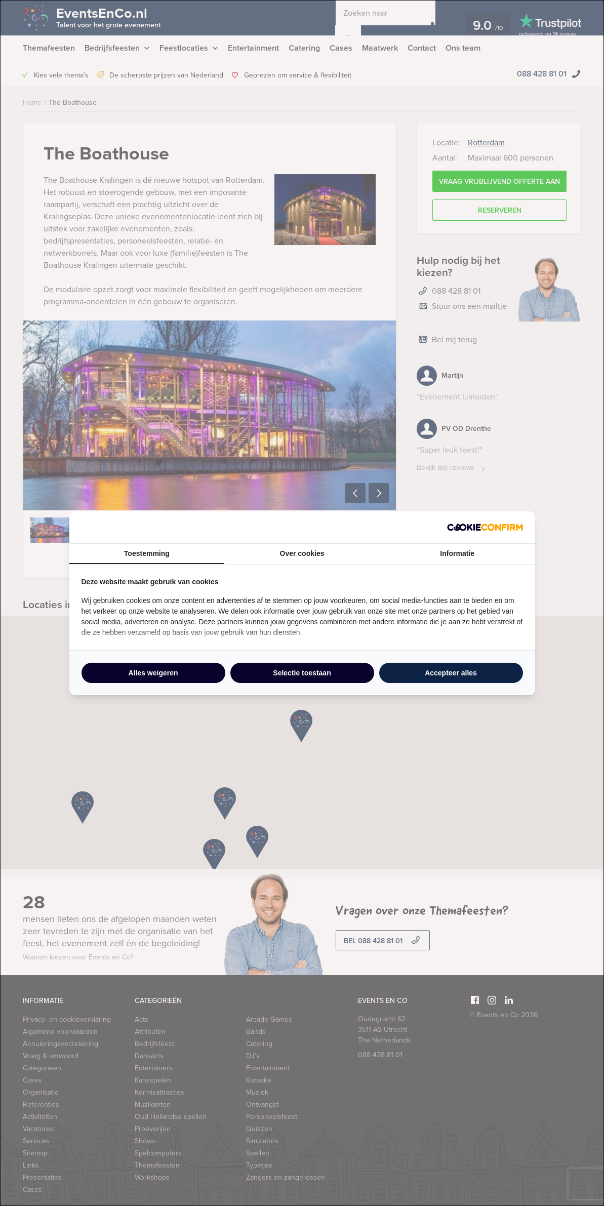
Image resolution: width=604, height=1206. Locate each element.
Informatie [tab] (457, 553)
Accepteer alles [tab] (451, 673)
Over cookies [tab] (302, 553)
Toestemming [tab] (147, 553)
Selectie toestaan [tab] (302, 673)
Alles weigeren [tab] (153, 673)
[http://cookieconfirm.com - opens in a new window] (485, 527)
